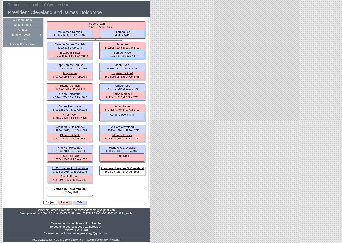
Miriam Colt (70, 114)
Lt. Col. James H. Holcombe (70, 168)
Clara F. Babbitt (70, 135)
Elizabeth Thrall (70, 52)
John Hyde (122, 65)
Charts (22, 29)
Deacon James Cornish (70, 44)
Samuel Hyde (122, 52)
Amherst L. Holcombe (70, 127)
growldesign (114, 240)
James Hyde (122, 85)
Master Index (22, 24)
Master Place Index (22, 44)
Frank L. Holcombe (70, 147)
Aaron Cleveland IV (122, 114)
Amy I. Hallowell (70, 155)
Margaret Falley (122, 135)
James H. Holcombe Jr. (70, 189)
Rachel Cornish (70, 85)
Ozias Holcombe (69, 94)
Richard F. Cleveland (122, 147)
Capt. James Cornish (69, 65)
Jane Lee (122, 44)
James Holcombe (70, 106)
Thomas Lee (122, 32)
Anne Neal (122, 155)
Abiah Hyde (122, 106)
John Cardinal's (56, 240)
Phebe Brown (96, 23)
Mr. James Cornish (70, 32)
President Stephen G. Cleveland (122, 168)
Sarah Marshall (122, 94)
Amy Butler (70, 73)
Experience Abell (122, 73)
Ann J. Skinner (70, 176)
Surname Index (22, 20)
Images (23, 39)
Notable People (21, 34)
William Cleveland (122, 127)
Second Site (71, 240)
